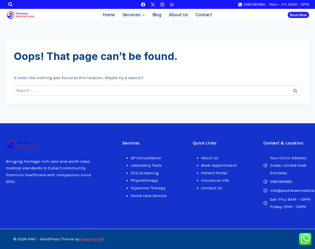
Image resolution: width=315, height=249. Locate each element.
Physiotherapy (144, 180)
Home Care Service (149, 195)
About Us (178, 14)
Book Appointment (219, 165)
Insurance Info (215, 180)
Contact (203, 14)
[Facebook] (143, 4)
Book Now (298, 15)
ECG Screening (145, 172)
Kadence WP (92, 238)
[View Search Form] (10, 4)
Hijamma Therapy (148, 187)
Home (109, 14)
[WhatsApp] (172, 4)
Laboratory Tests (146, 165)
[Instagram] (162, 4)
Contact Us (211, 187)
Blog (157, 14)
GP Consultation (146, 157)
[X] (152, 4)
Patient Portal (214, 172)
